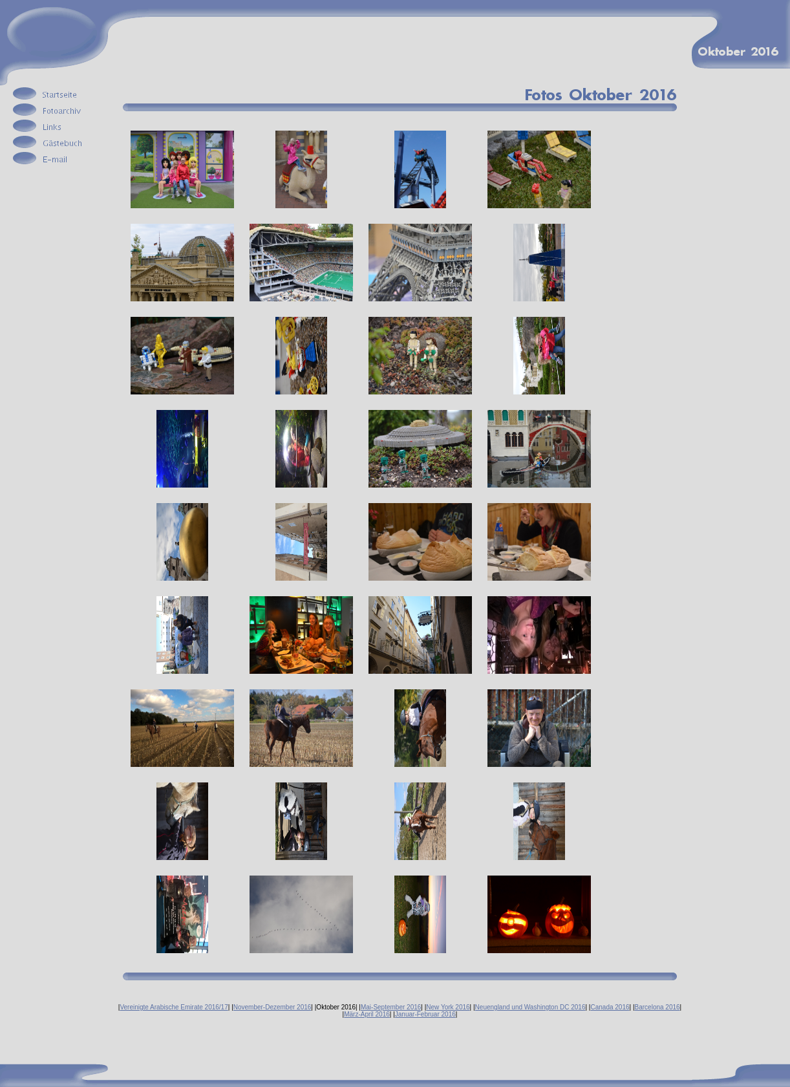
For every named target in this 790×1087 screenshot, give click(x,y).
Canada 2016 (609, 1007)
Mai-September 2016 (391, 1007)
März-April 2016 (367, 1014)
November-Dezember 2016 (272, 1007)
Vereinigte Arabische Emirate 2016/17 (174, 1007)
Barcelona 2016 (657, 1007)
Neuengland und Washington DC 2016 (530, 1007)
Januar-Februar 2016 (425, 1014)
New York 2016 (447, 1007)
